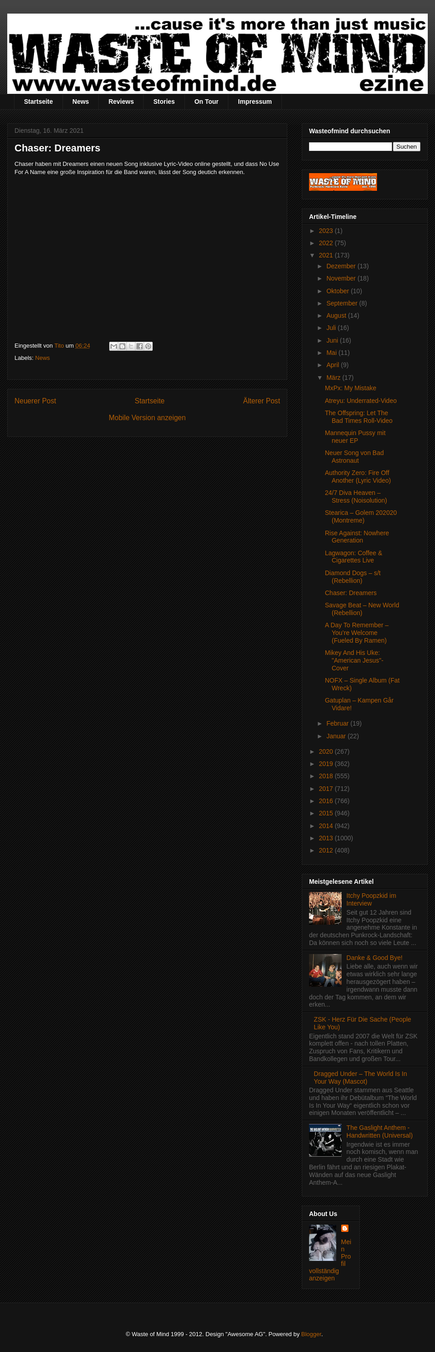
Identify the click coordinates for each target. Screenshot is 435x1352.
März (334, 377)
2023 (327, 230)
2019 (327, 763)
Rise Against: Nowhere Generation (357, 536)
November (341, 278)
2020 (327, 751)
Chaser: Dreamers (351, 592)
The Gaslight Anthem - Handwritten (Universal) (380, 1131)
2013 (327, 838)
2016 (327, 800)
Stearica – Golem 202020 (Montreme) (361, 516)
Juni (333, 340)
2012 (327, 850)
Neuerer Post (35, 401)
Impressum (255, 101)
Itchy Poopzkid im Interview (371, 899)
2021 (327, 255)
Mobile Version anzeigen (147, 418)
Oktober (338, 291)
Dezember (341, 266)
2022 (327, 243)
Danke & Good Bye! (375, 957)
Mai (332, 352)
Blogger (311, 1334)
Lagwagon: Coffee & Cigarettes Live (353, 556)
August (337, 315)
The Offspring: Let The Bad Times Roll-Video (358, 416)
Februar (338, 723)
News (80, 101)
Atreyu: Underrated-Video (361, 400)
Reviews (121, 101)
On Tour (206, 101)
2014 (327, 825)
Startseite (38, 101)
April (333, 364)
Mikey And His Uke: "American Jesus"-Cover (354, 660)
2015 (327, 813)
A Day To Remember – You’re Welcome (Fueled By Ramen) (357, 632)
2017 (327, 788)
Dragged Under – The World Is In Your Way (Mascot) (360, 1077)
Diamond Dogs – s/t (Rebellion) (353, 576)
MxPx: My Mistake (351, 388)
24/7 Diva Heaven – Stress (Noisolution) (356, 496)
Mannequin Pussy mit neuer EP (355, 436)
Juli (332, 327)
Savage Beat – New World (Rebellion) (362, 608)
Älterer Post (261, 401)
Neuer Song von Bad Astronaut (354, 456)
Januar (337, 736)
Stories (163, 101)
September (342, 303)
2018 (327, 776)
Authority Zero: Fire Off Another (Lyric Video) (358, 476)
